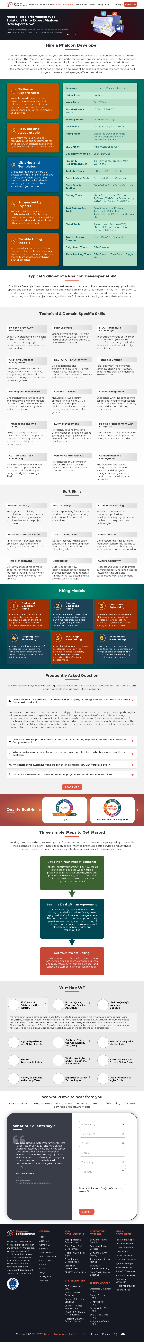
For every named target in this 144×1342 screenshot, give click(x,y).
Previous (40, 810)
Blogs (108, 4)
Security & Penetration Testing (99, 1267)
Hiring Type (73, 95)
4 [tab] (77, 35)
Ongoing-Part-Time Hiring (99, 1309)
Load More (72, 787)
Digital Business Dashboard (72, 1294)
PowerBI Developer (125, 1271)
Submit (86, 1211)
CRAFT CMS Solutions (75, 1272)
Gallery (100, 4)
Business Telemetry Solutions (74, 1300)
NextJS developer (124, 1243)
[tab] (27, 1005)
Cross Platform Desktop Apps (72, 1260)
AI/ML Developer (123, 1267)
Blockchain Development (71, 1267)
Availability (72, 126)
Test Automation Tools (76, 210)
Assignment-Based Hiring (99, 1322)
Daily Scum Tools (76, 247)
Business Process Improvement (73, 1307)
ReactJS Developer (124, 1240)
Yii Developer (121, 1251)
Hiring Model (73, 133)
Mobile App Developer (126, 1286)
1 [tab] (68, 35)
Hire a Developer (63, 4)
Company (116, 4)
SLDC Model (73, 146)
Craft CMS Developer (125, 1259)
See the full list (122, 1290)
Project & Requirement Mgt (76, 162)
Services (33, 4)
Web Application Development (73, 1241)
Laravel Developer (124, 1255)
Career (92, 4)
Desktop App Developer (121, 1280)
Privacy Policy (46, 1276)
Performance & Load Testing (100, 1260)
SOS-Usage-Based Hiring (99, 1316)
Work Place (72, 102)
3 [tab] (74, 35)
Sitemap (43, 1280)
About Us (44, 1241)
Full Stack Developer (125, 1275)
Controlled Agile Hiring (98, 1303)
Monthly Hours (74, 119)
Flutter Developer (124, 1247)
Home (42, 1237)
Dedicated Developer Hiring (100, 1290)
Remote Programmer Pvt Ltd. (61, 1334)
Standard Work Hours (75, 111)
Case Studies (81, 4)
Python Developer (124, 1263)
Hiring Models (46, 4)
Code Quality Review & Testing (100, 1273)
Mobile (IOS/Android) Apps (75, 1254)
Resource (71, 88)
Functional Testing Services (99, 1247)
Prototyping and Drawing (76, 238)
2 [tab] (71, 35)
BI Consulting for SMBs (73, 1287)
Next (136, 810)
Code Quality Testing (74, 187)
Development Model (78, 153)
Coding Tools (74, 195)
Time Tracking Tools (78, 254)
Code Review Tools (77, 178)
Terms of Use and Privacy (96, 1334)
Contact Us (130, 4)
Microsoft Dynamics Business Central (74, 1320)
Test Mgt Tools (75, 171)
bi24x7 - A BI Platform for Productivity (75, 1313)
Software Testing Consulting (98, 1241)
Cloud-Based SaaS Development (74, 1247)
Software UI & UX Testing (98, 1254)
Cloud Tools (73, 224)
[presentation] (95, 1199)
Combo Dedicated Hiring (99, 1296)
